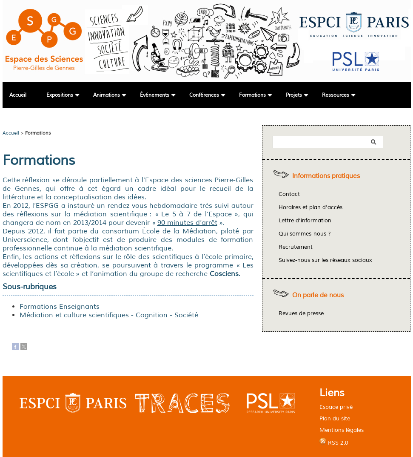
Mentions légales (341, 430)
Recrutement (296, 247)
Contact (289, 194)
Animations (106, 95)
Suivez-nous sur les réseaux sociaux (325, 260)
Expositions (59, 95)
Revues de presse (301, 313)
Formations (252, 95)
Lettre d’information (305, 220)
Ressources (335, 95)
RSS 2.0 (333, 442)
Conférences (204, 95)
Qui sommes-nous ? (305, 233)
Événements (154, 95)
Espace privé (336, 407)
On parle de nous (318, 295)
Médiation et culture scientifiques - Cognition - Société (109, 315)
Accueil (17, 95)
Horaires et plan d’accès (310, 207)
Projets (294, 95)
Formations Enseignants (60, 306)
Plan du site (334, 418)
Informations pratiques (326, 176)
